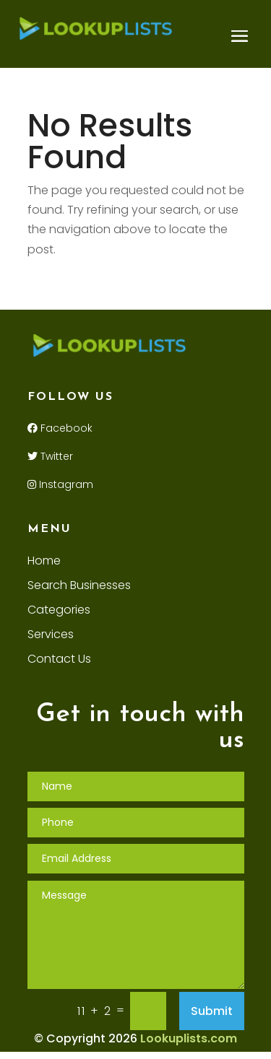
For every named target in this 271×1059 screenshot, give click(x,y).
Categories (58, 611)
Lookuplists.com (188, 1038)
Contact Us (59, 660)
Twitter (50, 456)
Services (50, 635)
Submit (212, 1011)
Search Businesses (79, 586)
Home (44, 562)
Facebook (60, 428)
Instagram (60, 484)
